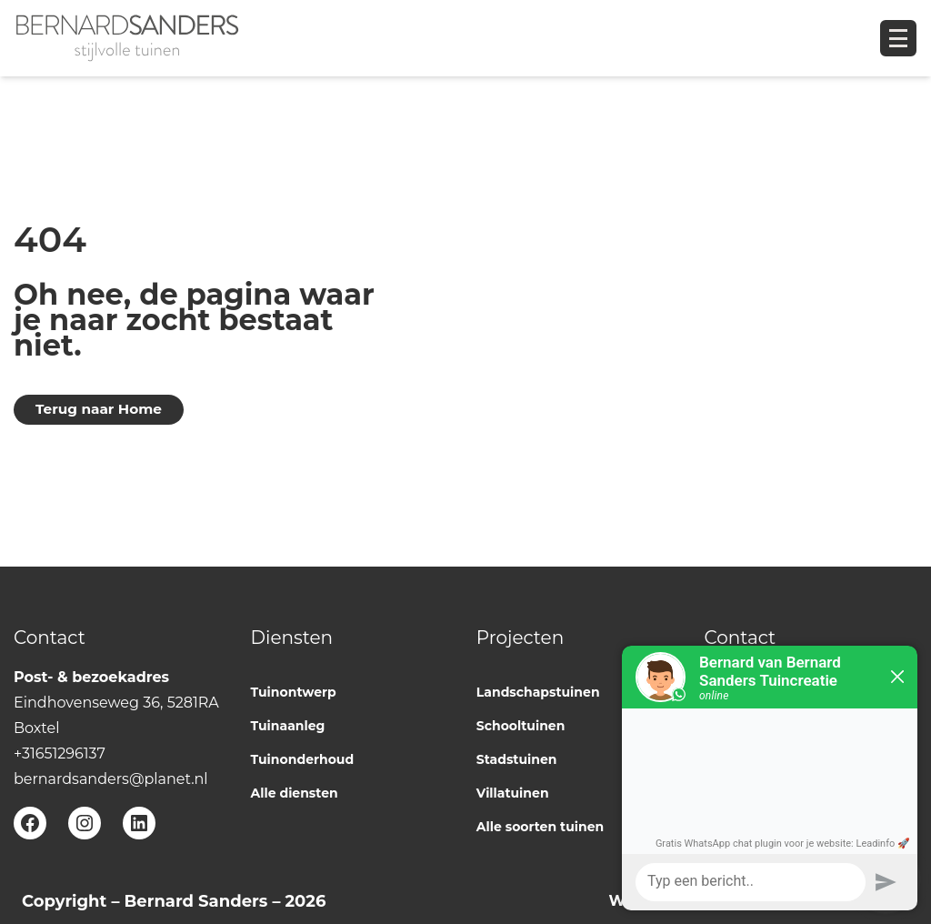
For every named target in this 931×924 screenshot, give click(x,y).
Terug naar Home (98, 408)
